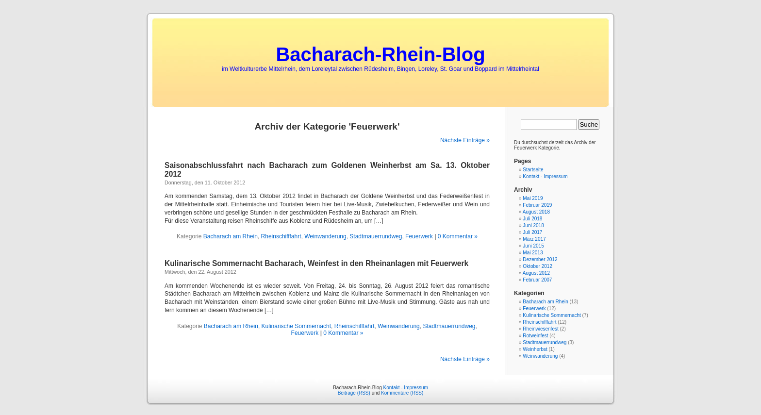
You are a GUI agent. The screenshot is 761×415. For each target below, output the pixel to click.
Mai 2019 (533, 198)
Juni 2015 (533, 246)
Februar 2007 (537, 279)
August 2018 (536, 212)
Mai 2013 (533, 252)
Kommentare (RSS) (402, 393)
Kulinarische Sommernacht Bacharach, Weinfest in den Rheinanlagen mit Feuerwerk (316, 263)
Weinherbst (535, 349)
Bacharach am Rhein (230, 236)
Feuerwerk (419, 236)
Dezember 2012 (540, 259)
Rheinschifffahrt (281, 236)
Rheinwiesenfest (540, 329)
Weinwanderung (325, 236)
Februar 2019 (537, 205)
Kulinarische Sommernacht (296, 326)
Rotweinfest (535, 335)
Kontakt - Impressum (545, 176)
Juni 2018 (533, 225)
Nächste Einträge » (465, 140)
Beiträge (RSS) (354, 393)
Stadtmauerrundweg (375, 236)
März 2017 (534, 239)
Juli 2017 (532, 232)
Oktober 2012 (537, 266)
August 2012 (536, 273)
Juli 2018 (532, 218)
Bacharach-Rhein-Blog (380, 54)
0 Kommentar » (458, 236)
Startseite (533, 169)
